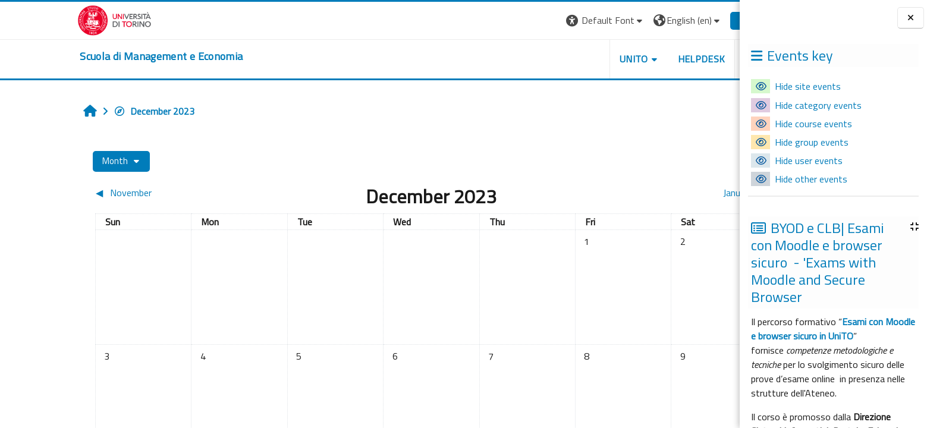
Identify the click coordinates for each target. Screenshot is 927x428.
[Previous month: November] (124, 192)
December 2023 (98, 111)
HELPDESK (646, 59)
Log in (696, 20)
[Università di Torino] (59, 19)
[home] (105, 56)
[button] (549, 20)
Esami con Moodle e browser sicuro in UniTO (833, 328)
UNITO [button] (578, 59)
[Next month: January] (628, 192)
